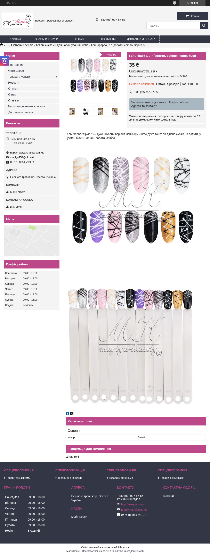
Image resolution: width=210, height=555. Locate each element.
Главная (14, 39)
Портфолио (16, 64)
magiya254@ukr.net (22, 157)
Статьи (12, 88)
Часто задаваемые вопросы (27, 106)
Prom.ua (124, 547)
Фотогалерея (16, 70)
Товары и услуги (45, 39)
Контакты (108, 39)
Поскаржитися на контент (96, 551)
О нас (79, 39)
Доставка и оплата (141, 39)
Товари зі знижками (18, 477)
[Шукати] (204, 25)
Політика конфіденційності (128, 551)
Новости (13, 82)
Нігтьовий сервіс (22, 45)
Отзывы (13, 100)
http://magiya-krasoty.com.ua (27, 152)
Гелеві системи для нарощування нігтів (62, 45)
